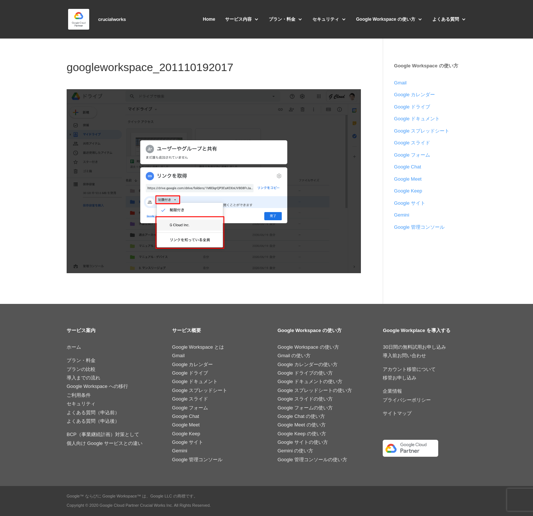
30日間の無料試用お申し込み (414, 347)
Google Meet (408, 179)
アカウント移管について (409, 369)
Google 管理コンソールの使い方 (313, 459)
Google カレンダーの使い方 (308, 364)
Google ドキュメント (417, 118)
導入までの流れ (83, 378)
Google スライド (412, 142)
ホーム (74, 347)
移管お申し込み (399, 378)
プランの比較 (81, 369)
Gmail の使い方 (294, 355)
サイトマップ (397, 413)
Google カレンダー (414, 94)
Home (209, 19)
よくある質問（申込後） (93, 421)
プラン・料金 (282, 19)
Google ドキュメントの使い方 (310, 381)
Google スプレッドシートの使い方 (315, 390)
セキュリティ (325, 19)
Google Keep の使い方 (302, 433)
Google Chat (407, 167)
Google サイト (410, 203)
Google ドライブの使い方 (305, 373)
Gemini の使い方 (296, 450)
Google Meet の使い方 (302, 425)
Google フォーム (412, 155)
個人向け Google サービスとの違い (105, 443)
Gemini (401, 215)
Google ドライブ (412, 107)
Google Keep (408, 191)
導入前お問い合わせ (404, 355)
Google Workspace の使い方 (385, 19)
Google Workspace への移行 (97, 386)
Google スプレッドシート (422, 131)
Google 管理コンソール (419, 227)
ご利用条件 (79, 395)
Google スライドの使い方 (305, 399)
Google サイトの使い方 (303, 442)
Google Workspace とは (198, 347)
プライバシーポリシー (407, 400)
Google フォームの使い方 (305, 408)
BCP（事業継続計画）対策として (103, 434)
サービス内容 (238, 19)
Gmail (400, 83)
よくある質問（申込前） (93, 412)
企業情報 (392, 391)
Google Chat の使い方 (301, 416)
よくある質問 (445, 19)
